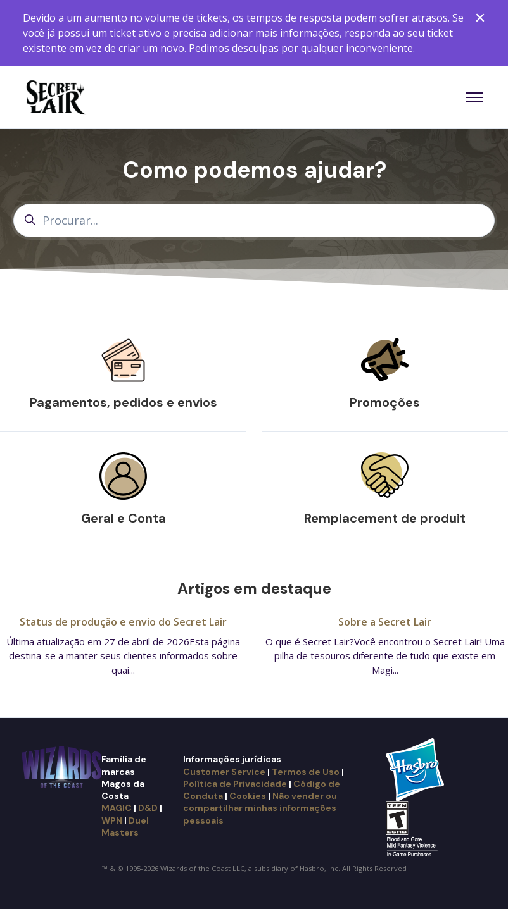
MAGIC (116, 807)
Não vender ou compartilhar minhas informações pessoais (260, 808)
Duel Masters (125, 826)
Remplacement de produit (385, 518)
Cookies (247, 795)
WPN (111, 820)
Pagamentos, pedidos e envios (123, 402)
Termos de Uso (306, 771)
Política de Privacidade (235, 783)
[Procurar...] (254, 220)
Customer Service (224, 771)
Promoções (385, 402)
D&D (148, 807)
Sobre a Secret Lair (384, 622)
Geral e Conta (123, 518)
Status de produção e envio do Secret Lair (123, 622)
